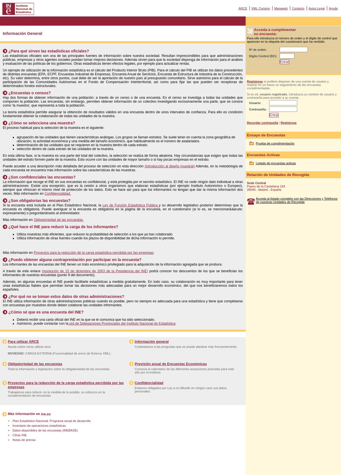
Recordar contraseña (262, 122)
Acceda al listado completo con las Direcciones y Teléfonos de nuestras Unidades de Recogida (297, 200)
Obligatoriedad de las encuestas (35, 364)
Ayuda (333, 8)
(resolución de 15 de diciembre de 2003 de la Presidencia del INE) (95, 271)
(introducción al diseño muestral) (170, 166)
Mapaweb (281, 8)
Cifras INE (20, 435)
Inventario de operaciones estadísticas (39, 425)
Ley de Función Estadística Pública (131, 205)
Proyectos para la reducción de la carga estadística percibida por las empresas (94, 253)
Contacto (298, 8)
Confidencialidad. (58, 194)
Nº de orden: (258, 49)
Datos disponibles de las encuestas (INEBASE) (45, 430)
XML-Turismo (260, 8)
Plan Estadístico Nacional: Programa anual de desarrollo (52, 421)
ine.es (46, 414)
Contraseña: (258, 109)
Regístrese (255, 81)
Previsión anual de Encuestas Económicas (171, 364)
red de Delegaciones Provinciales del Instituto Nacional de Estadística (122, 323)
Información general (152, 341)
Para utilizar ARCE (23, 341)
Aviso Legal (317, 8)
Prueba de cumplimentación (275, 143)
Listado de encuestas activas (276, 163)
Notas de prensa (24, 440)
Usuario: (255, 103)
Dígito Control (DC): (263, 56)
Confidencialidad (149, 383)
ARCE (242, 8)
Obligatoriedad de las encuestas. (59, 220)
